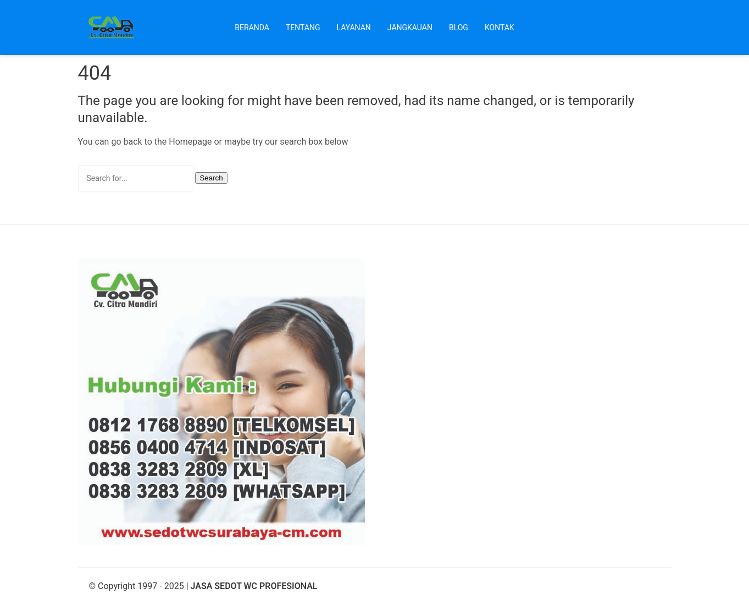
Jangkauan (409, 27)
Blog (458, 27)
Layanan (354, 27)
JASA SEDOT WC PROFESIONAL (254, 586)
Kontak (499, 27)
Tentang (303, 27)
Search (211, 178)
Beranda (252, 27)
